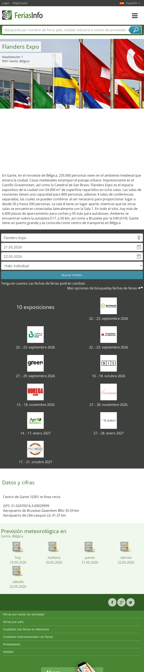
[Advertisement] (72, 140)
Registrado (20, 3)
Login (6, 3)
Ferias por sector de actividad (23, 614)
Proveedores (11, 644)
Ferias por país (13, 622)
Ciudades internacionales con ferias (28, 637)
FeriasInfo (23, 15)
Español (133, 3)
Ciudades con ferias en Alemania (26, 629)
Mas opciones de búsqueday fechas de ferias (102, 288)
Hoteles (8, 652)
